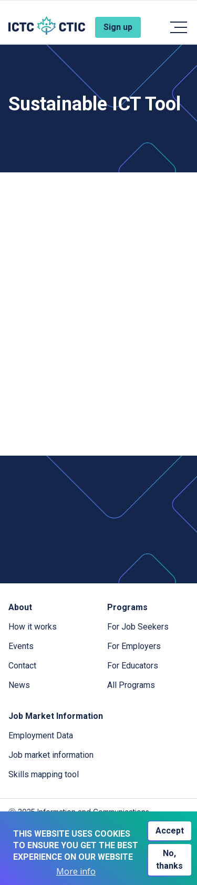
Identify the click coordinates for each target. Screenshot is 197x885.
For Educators (132, 666)
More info (76, 871)
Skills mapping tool (43, 774)
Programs (127, 607)
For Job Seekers (138, 627)
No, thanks (169, 859)
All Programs (131, 685)
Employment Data (40, 735)
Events (21, 646)
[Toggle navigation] (178, 27)
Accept (169, 831)
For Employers (134, 646)
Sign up (117, 27)
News (19, 685)
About (20, 607)
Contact (22, 666)
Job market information (51, 755)
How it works (32, 627)
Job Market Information (55, 716)
